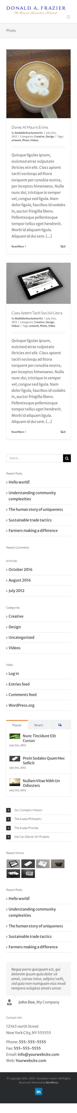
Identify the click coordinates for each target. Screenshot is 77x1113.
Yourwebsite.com (31, 1060)
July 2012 (16, 590)
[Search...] (34, 458)
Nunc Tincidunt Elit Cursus (39, 738)
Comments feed (23, 694)
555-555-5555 (32, 1042)
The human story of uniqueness (36, 509)
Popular (17, 725)
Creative (39, 136)
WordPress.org (21, 705)
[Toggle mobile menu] (69, 17)
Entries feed (19, 684)
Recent (38, 725)
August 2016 (20, 580)
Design (50, 136)
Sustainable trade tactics (30, 520)
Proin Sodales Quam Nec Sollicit (44, 760)
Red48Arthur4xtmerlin (29, 132)
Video (51, 325)
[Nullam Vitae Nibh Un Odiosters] (14, 781)
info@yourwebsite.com (38, 1054)
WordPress (52, 1082)
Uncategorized (21, 637)
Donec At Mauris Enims (29, 127)
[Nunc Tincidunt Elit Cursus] (14, 736)
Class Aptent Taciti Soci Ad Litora (36, 313)
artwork (16, 140)
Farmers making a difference (33, 530)
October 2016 (20, 569)
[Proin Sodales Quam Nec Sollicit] (14, 758)
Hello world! (19, 482)
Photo (25, 140)
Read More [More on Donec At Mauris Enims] (17, 246)
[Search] (67, 458)
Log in (14, 673)
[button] (38, 810)
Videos (34, 140)
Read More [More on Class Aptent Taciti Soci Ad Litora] (17, 431)
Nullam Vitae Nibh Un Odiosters (41, 783)
